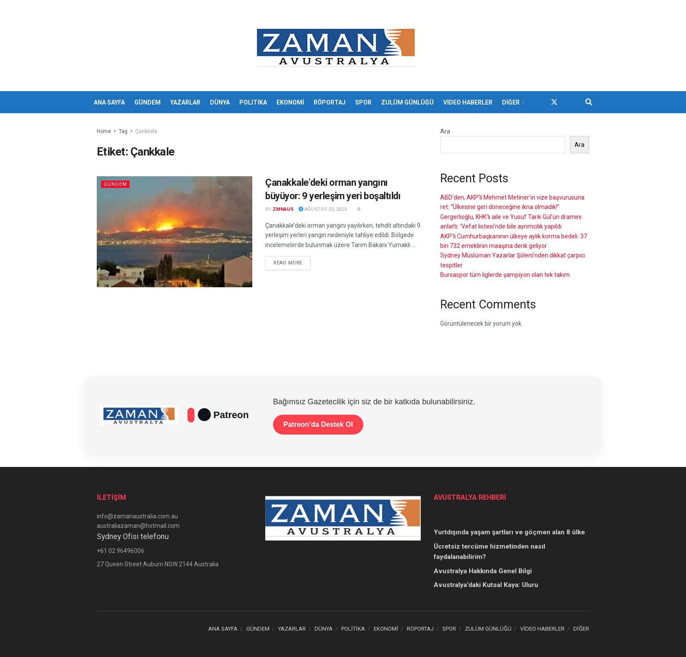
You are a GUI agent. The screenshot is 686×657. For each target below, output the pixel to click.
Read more (292, 262)
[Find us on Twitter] (554, 102)
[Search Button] (588, 102)
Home (104, 131)
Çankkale (146, 131)
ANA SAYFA (109, 102)
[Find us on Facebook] (538, 102)
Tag (123, 131)
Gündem (115, 184)
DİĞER (511, 102)
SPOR (363, 102)
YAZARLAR (185, 102)
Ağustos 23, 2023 (322, 209)
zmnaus (283, 209)
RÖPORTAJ (330, 102)
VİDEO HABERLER (467, 102)
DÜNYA (220, 102)
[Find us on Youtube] (569, 102)
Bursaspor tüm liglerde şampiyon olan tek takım (505, 274)
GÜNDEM (147, 102)
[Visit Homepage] (337, 45)
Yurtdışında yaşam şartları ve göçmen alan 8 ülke (509, 532)
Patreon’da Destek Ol (318, 424)
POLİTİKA (253, 102)
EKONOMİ (290, 102)
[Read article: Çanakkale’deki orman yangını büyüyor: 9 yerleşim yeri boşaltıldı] (174, 231)
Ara (445, 131)
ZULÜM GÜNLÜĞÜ (407, 102)
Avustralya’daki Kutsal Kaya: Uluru (486, 585)
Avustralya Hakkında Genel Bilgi (483, 571)
